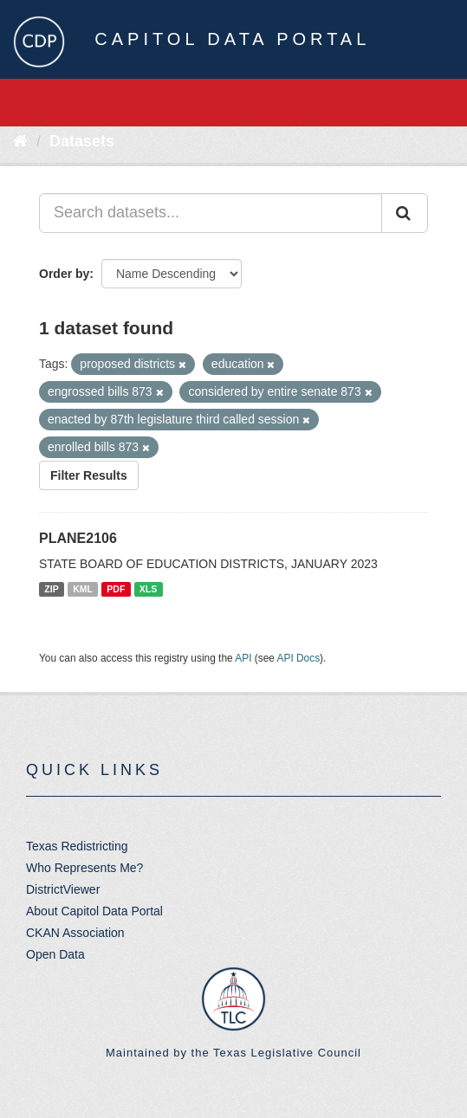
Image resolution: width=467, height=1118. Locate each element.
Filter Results (88, 475)
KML (83, 589)
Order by (64, 274)
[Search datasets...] (210, 213)
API (243, 658)
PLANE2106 (78, 538)
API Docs (299, 658)
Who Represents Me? (84, 868)
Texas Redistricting (77, 846)
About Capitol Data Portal (94, 911)
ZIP (51, 589)
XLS (148, 589)
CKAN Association (75, 933)
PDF (116, 589)
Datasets (81, 141)
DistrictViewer (63, 889)
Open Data (55, 954)
